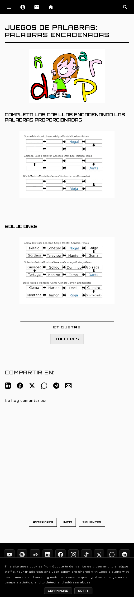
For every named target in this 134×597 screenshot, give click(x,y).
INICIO (67, 522)
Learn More (58, 590)
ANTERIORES (43, 522)
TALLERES (67, 339)
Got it (83, 590)
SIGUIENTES (91, 522)
